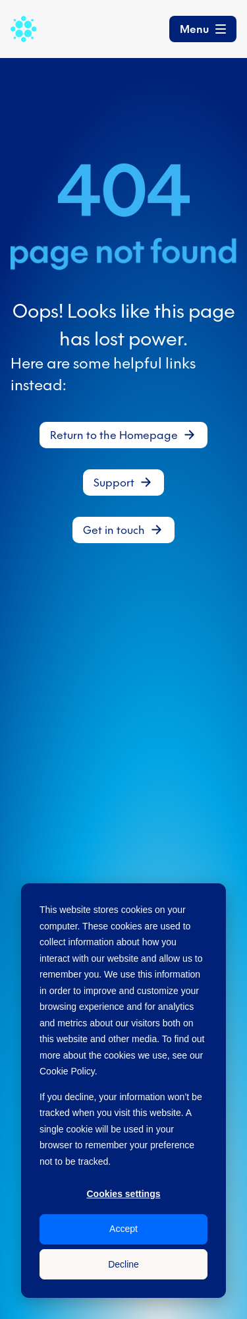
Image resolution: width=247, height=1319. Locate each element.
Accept (123, 1228)
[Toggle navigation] (202, 29)
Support (114, 482)
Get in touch (114, 530)
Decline (123, 1264)
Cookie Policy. (68, 1071)
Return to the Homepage (114, 435)
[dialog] (123, 1090)
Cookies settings (123, 1193)
